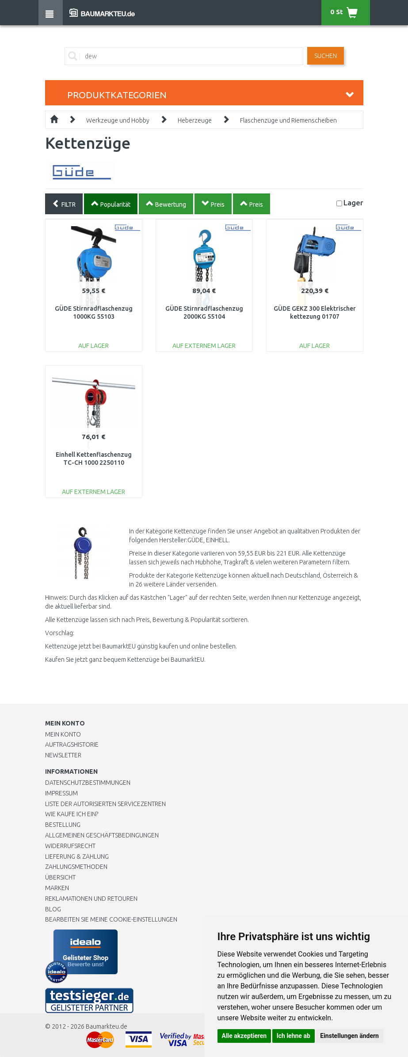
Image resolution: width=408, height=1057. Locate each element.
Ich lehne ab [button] (293, 1035)
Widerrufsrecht (70, 845)
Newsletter (63, 755)
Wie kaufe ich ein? (71, 814)
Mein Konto (63, 734)
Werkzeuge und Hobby (117, 120)
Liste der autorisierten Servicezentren (105, 803)
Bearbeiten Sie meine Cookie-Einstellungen (111, 919)
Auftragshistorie (72, 744)
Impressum (61, 793)
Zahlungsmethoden (76, 866)
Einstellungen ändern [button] (349, 1035)
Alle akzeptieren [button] (244, 1035)
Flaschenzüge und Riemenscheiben (288, 120)
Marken (57, 887)
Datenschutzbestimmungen (87, 782)
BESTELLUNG (62, 824)
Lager (353, 202)
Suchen (325, 55)
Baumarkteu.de (106, 1026)
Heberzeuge (195, 120)
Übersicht (60, 877)
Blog (53, 909)
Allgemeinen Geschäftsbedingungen (102, 835)
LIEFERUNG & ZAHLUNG (77, 856)
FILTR (64, 203)
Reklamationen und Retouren (91, 898)
